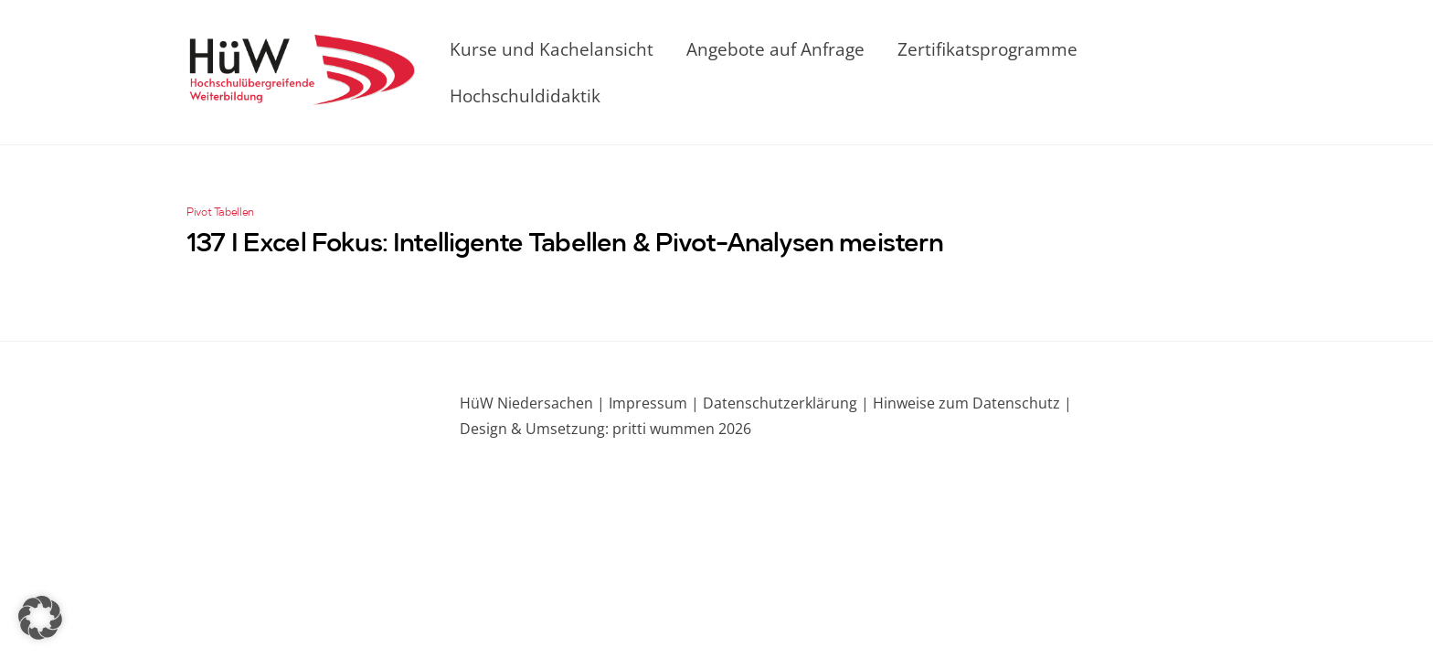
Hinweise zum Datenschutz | (970, 403)
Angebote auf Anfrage (775, 49)
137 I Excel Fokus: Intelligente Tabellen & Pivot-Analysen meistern (565, 245)
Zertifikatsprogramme (987, 49)
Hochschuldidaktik (525, 95)
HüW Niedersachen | (534, 403)
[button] (40, 618)
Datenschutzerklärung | (784, 403)
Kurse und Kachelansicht (551, 49)
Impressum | (654, 403)
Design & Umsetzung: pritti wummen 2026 (605, 429)
